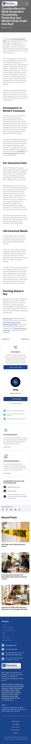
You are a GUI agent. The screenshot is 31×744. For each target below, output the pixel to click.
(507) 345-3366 (11, 491)
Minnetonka (5, 698)
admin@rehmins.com (13, 487)
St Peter (10, 684)
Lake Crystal (8, 686)
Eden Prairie (13, 698)
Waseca (21, 686)
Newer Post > (25, 339)
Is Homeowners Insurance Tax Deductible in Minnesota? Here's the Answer (14, 577)
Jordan (12, 690)
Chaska (16, 694)
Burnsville (5, 692)
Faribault (11, 688)
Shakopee (5, 694)
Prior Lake (11, 692)
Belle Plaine (18, 688)
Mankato (4, 684)
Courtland (16, 684)
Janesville (16, 686)
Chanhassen (5, 696)
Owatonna (5, 688)
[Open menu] (27, 4)
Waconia (11, 694)
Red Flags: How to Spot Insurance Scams (13, 545)
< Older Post (5, 339)
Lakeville (18, 692)
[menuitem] (15, 625)
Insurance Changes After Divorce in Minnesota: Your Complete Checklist (14, 608)
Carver (12, 696)
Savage (17, 690)
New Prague (5, 690)
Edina (16, 696)
